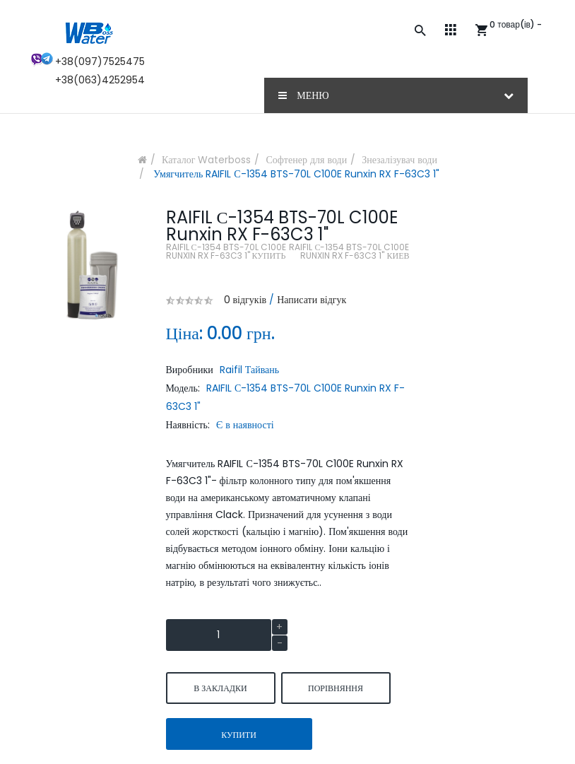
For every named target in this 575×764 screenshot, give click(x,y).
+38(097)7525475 (100, 61)
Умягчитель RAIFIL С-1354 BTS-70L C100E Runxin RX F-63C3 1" (294, 174)
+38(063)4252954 (100, 80)
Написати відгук (311, 300)
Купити (238, 735)
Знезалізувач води (399, 160)
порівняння (335, 688)
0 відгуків (245, 300)
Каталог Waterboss (206, 160)
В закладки (220, 688)
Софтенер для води (306, 160)
